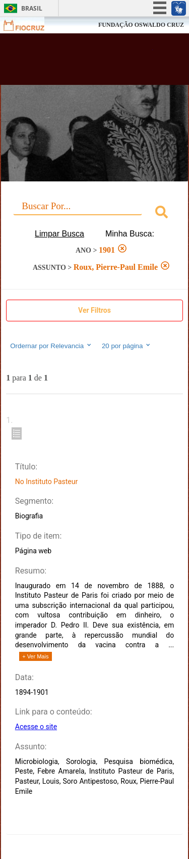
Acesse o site (36, 727)
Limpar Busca (59, 233)
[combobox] (94, 213)
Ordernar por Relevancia (51, 346)
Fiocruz (30, 25)
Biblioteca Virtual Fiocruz (81, 62)
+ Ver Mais (35, 656)
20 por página (127, 346)
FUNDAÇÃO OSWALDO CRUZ (141, 24)
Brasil (31, 8)
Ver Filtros (94, 310)
